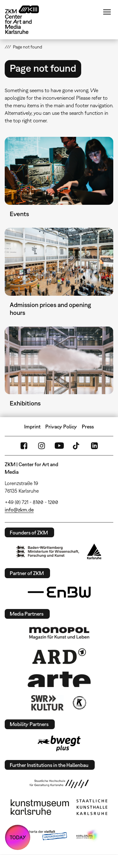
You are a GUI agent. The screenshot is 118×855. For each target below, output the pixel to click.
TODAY (18, 837)
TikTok (76, 446)
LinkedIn (94, 446)
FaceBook (24, 446)
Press (88, 426)
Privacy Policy (61, 426)
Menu (107, 12)
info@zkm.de (19, 509)
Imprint (32, 426)
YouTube (59, 446)
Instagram (41, 446)
